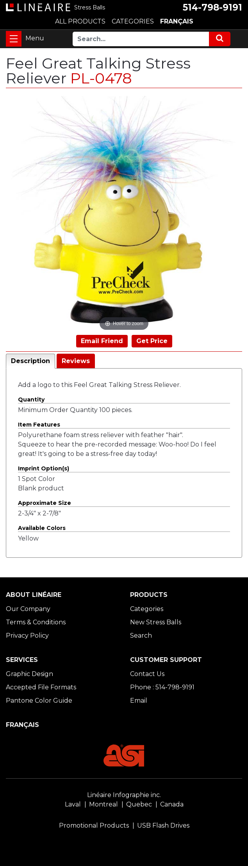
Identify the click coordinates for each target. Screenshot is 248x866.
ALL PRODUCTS (80, 21)
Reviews (76, 361)
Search (141, 635)
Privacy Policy (27, 635)
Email (138, 700)
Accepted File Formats (41, 687)
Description (30, 361)
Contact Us (147, 674)
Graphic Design (29, 674)
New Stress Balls (155, 622)
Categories (146, 609)
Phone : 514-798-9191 (162, 687)
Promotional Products (94, 825)
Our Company (28, 609)
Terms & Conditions (36, 622)
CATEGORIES (133, 21)
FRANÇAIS (176, 21)
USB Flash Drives (163, 825)
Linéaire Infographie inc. (124, 795)
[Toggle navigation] (13, 39)
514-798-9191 (212, 7)
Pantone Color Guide (39, 700)
